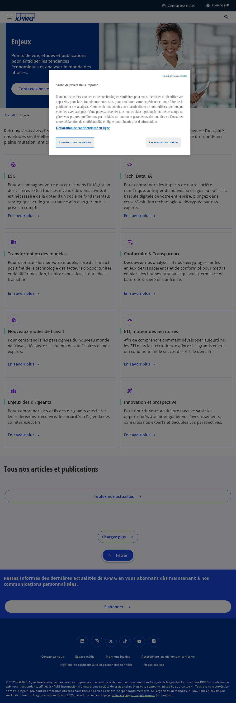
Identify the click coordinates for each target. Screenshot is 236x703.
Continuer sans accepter (174, 76)
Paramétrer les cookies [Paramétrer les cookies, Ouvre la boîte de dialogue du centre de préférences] (163, 142)
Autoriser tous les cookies (75, 142)
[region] (119, 112)
